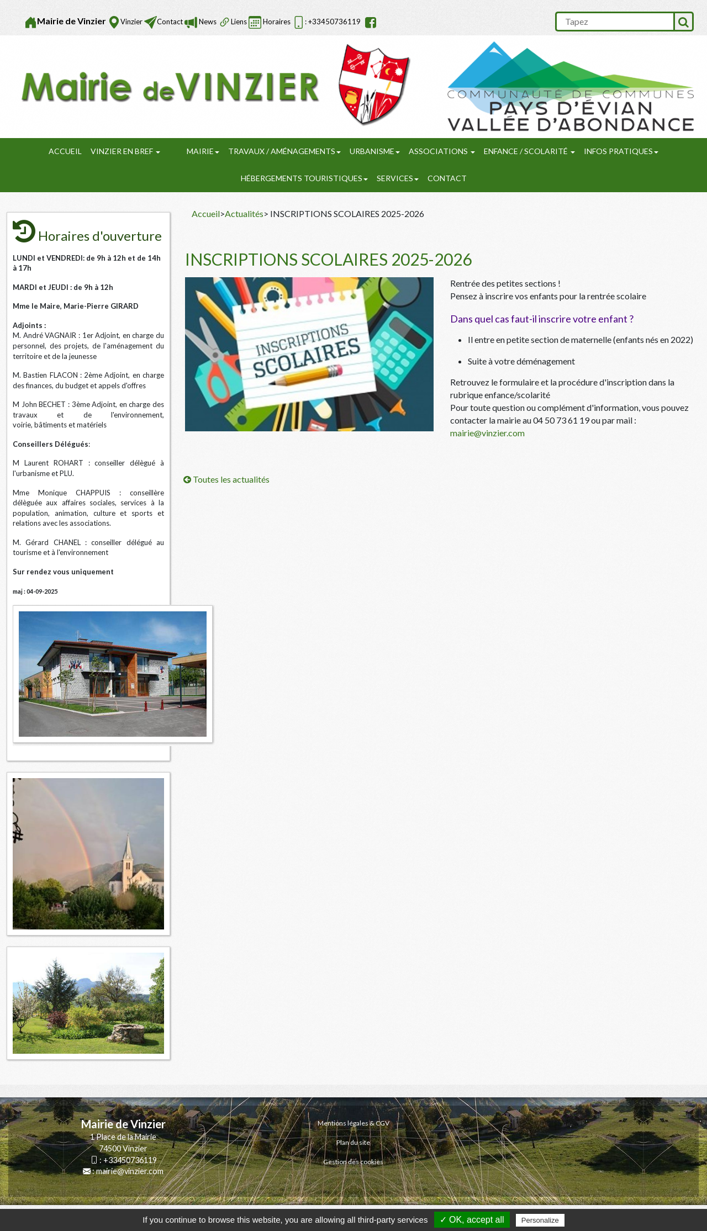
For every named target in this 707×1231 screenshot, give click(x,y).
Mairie (203, 151)
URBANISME (375, 151)
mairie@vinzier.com (487, 432)
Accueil (65, 151)
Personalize (540, 1220)
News (207, 21)
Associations (442, 151)
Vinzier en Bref (125, 151)
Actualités (244, 213)
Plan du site (353, 1142)
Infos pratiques (621, 151)
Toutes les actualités (226, 479)
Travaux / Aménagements (284, 151)
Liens (239, 21)
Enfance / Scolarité (529, 151)
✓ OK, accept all (472, 1219)
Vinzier (131, 21)
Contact (170, 21)
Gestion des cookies (353, 1162)
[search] (614, 21)
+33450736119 (130, 1160)
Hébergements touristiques (304, 178)
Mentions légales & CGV (353, 1123)
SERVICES (398, 178)
